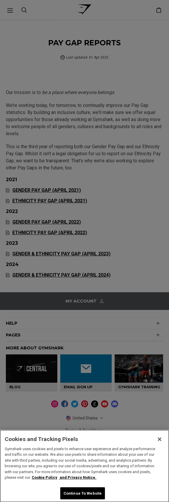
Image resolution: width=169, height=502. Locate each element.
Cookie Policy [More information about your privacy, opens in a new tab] (44, 479)
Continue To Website (82, 495)
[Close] (159, 441)
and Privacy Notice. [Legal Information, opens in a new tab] (77, 479)
